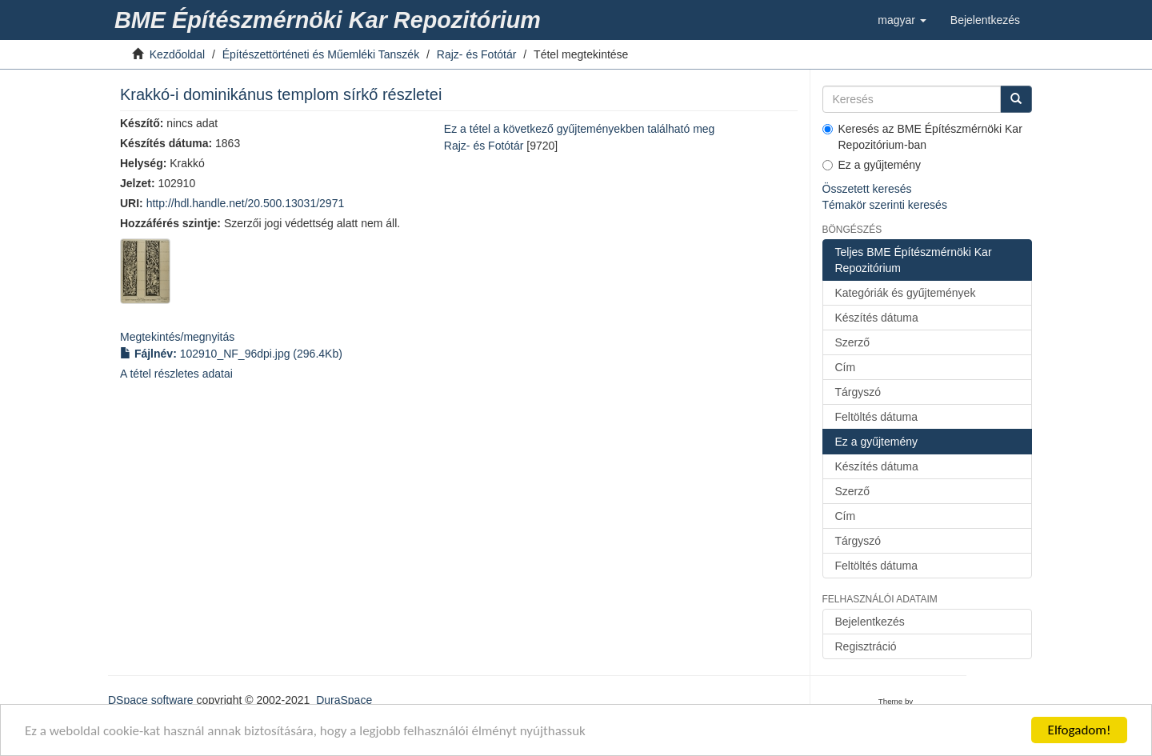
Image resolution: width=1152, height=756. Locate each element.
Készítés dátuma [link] (876, 317)
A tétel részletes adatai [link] (176, 373)
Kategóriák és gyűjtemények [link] (905, 292)
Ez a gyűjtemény (872, 164)
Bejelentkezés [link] (870, 621)
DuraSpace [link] (344, 700)
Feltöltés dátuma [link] (876, 416)
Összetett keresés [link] (867, 188)
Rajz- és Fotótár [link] (477, 54)
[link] (330, 20)
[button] (902, 20)
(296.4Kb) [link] (231, 353)
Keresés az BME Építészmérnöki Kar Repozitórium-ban (922, 136)
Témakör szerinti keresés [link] (884, 204)
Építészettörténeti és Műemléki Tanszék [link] (320, 54)
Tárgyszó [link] (858, 392)
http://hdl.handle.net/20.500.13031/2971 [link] (245, 203)
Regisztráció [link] (866, 646)
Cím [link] (845, 367)
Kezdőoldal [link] (177, 54)
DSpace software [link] (151, 700)
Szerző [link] (852, 342)
